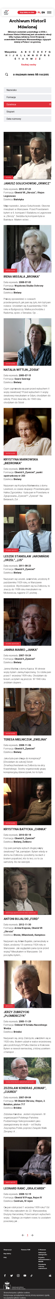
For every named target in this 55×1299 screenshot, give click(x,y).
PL (39, 3)
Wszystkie (10, 43)
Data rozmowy (14, 110)
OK (37, 1294)
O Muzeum (42, 1241)
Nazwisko (12, 81)
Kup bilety (7, 1245)
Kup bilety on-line (27, 4)
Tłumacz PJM (25, 1241)
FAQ (5, 1249)
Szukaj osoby (28, 56)
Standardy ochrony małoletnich (42, 1258)
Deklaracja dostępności (42, 1245)
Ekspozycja (8, 1241)
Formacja (11, 88)
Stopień (10, 103)
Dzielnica (11, 95)
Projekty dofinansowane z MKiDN (44, 1251)
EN (43, 3)
